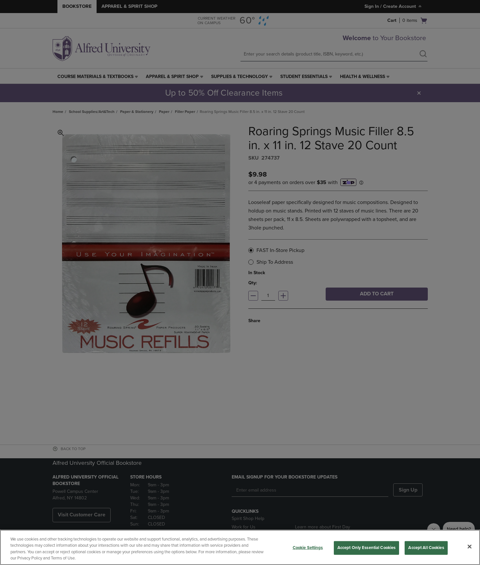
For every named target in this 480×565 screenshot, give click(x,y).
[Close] (469, 546)
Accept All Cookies (426, 547)
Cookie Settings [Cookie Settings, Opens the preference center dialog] (308, 547)
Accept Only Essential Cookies (366, 547)
